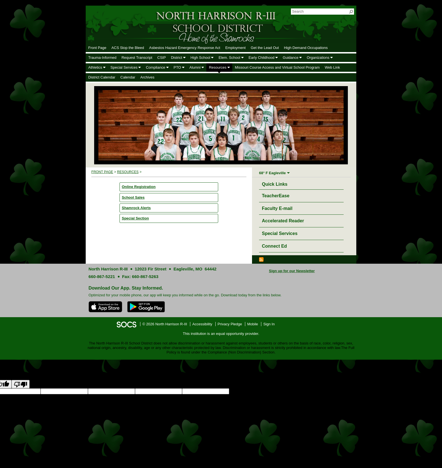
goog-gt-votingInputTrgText (385, 391)
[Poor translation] (21, 384)
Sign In (269, 324)
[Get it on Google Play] (146, 306)
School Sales (133, 197)
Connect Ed (274, 246)
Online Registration (139, 187)
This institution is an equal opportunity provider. (221, 334)
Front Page (102, 172)
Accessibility (202, 324)
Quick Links (276, 183)
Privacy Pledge (230, 324)
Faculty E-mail (277, 208)
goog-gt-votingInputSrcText (341, 391)
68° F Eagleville (272, 173)
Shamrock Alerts (136, 208)
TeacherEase (275, 195)
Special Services (279, 233)
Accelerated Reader (283, 220)
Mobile (252, 324)
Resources (128, 172)
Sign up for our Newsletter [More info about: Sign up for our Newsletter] (292, 271)
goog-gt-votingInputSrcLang (251, 391)
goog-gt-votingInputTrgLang (297, 391)
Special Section (135, 218)
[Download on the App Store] (105, 306)
